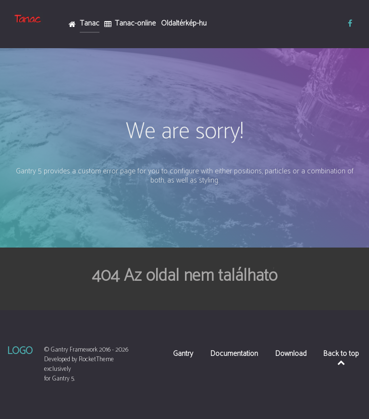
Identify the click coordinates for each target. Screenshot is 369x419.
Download (291, 354)
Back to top (341, 356)
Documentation (234, 354)
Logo (20, 351)
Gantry (183, 354)
